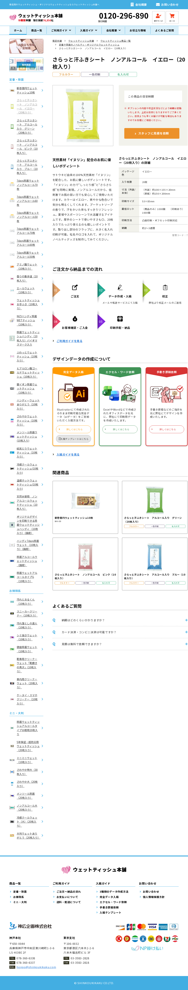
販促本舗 (57, 44)
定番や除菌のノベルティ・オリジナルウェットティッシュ (89, 47)
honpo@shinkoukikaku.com (36, 967)
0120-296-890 (124, 15)
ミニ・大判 (16, 716)
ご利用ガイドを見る (70, 344)
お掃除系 (15, 594)
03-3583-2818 (80, 962)
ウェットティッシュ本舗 (81, 44)
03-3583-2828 (80, 958)
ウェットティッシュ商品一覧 (115, 44)
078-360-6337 (26, 962)
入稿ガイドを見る (68, 458)
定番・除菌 (16, 83)
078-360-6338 (26, 958)
